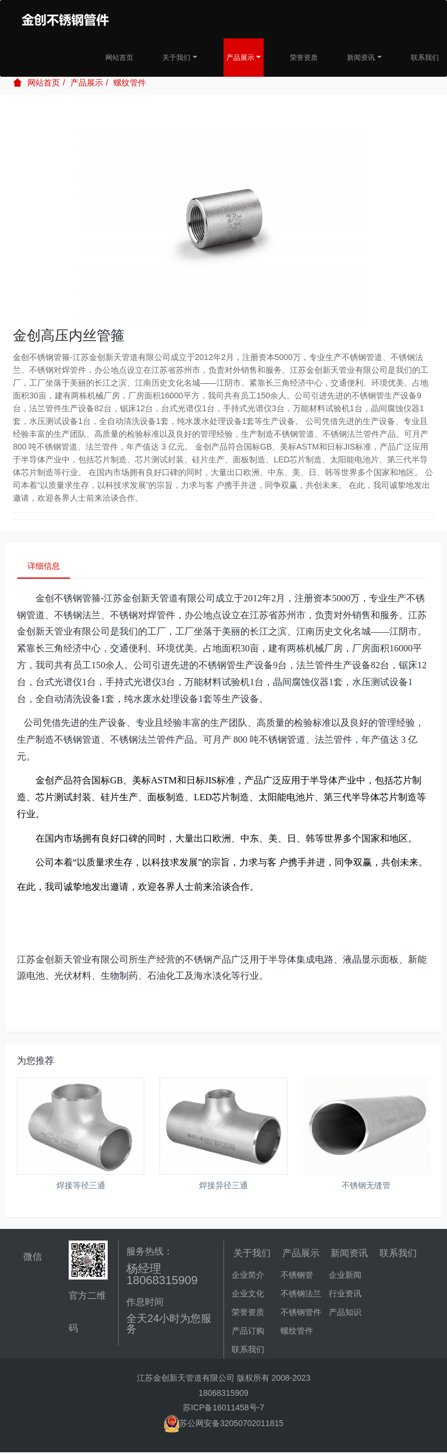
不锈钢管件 (301, 1313)
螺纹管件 (129, 82)
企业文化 (248, 1295)
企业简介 (248, 1276)
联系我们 (425, 58)
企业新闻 (345, 1276)
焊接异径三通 (223, 1187)
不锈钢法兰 (301, 1295)
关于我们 (176, 58)
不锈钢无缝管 (366, 1187)
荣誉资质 (304, 58)
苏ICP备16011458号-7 (223, 1409)
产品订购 (248, 1332)
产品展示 (240, 58)
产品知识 (345, 1313)
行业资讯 (345, 1295)
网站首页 (119, 58)
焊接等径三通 (80, 1187)
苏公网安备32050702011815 (223, 1425)
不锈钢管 (297, 1276)
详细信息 (45, 567)
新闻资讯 (361, 58)
